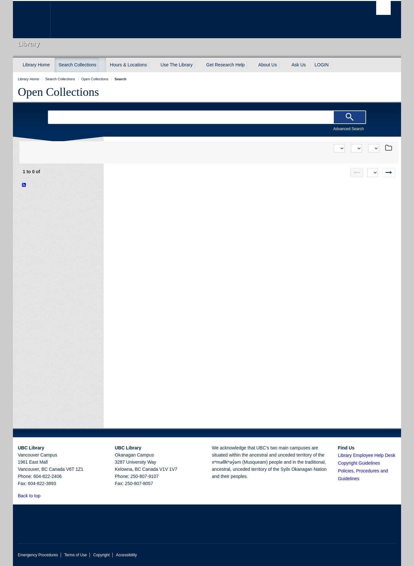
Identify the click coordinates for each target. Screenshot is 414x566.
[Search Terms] (207, 117)
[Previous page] (356, 172)
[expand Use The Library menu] (198, 65)
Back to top (32, 495)
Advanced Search (348, 129)
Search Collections (77, 64)
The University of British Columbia (31, 19)
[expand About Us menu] (283, 65)
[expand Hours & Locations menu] (153, 65)
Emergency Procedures (38, 555)
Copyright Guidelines (359, 463)
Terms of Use (75, 555)
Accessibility (126, 555)
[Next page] (388, 172)
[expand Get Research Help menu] (251, 65)
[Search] (349, 117)
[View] (356, 148)
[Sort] (339, 148)
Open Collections (58, 91)
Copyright (101, 555)
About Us (267, 64)
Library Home (36, 64)
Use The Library (176, 64)
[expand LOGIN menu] (334, 65)
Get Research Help (225, 64)
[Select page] (372, 172)
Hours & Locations (128, 64)
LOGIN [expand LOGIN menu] (322, 64)
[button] (44, 495)
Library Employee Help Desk (366, 455)
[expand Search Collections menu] (102, 65)
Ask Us (298, 64)
